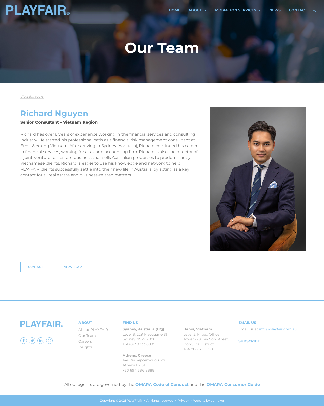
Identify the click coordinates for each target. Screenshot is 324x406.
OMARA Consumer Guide (233, 384)
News (275, 10)
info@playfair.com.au (278, 329)
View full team (32, 96)
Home (174, 10)
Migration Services (238, 10)
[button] (314, 10)
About (197, 10)
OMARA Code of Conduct (162, 384)
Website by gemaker (208, 400)
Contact (298, 10)
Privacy (183, 400)
